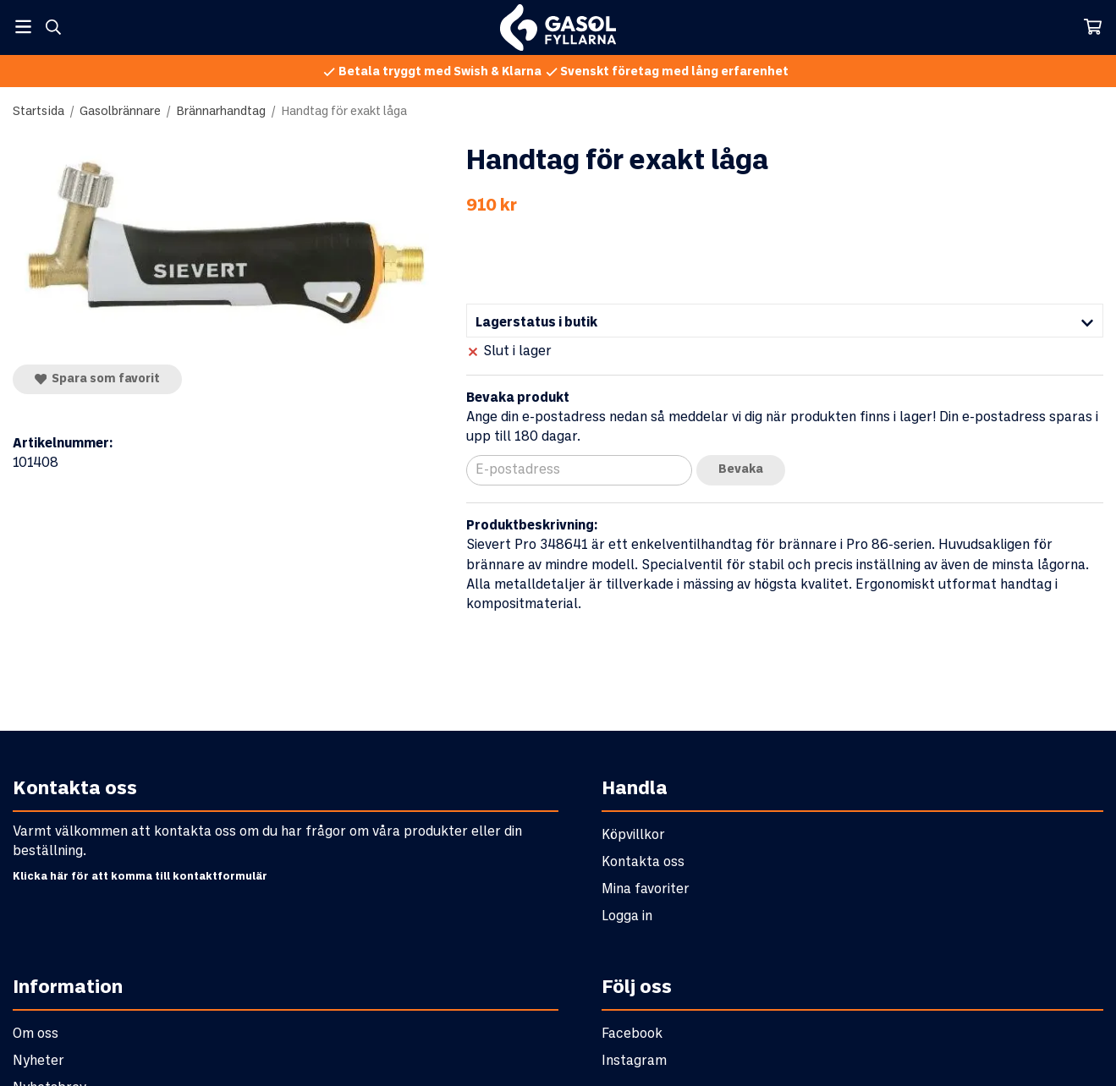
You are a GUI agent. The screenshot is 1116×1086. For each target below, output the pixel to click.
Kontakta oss (643, 862)
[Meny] (23, 27)
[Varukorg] (1093, 27)
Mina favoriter (646, 889)
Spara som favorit (97, 379)
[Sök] (53, 27)
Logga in (627, 916)
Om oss (35, 1034)
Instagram (634, 1061)
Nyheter (38, 1061)
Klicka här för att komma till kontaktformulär (140, 877)
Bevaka (740, 469)
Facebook (632, 1034)
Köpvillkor (633, 835)
